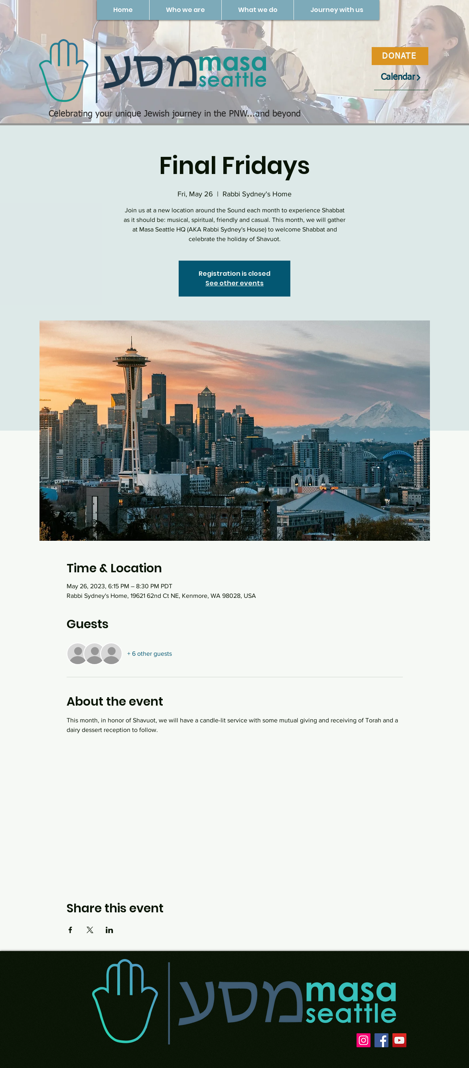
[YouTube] (399, 1040)
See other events (234, 283)
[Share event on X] (90, 930)
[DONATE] (400, 56)
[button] (185, 10)
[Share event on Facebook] (70, 930)
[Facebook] (381, 1040)
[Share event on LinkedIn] (109, 930)
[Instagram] (363, 1040)
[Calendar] (401, 77)
